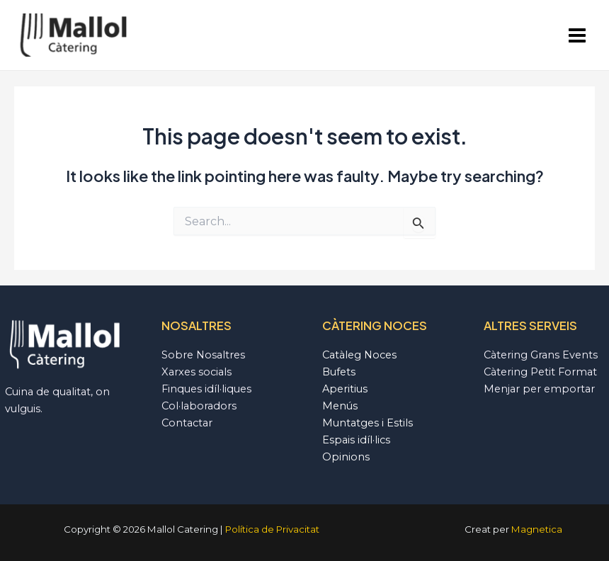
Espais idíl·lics (356, 440)
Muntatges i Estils (367, 422)
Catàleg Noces (359, 354)
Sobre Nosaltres (203, 354)
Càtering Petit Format (540, 372)
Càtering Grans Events (541, 354)
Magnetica (536, 529)
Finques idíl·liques (206, 388)
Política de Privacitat (272, 529)
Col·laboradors (199, 406)
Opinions (346, 456)
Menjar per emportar (539, 388)
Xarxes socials (196, 372)
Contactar (186, 422)
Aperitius (345, 388)
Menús (340, 406)
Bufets (338, 372)
